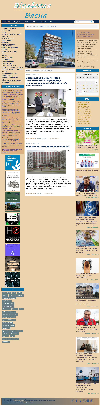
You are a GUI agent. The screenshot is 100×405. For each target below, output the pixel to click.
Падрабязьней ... (54, 138)
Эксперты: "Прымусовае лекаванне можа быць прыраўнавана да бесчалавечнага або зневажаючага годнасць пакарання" (12, 97)
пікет (12, 336)
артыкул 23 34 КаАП (9, 320)
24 (80, 91)
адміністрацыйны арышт (10, 314)
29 (97, 91)
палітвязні (6, 333)
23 (77, 91)
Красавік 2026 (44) (84, 104)
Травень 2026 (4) (83, 102)
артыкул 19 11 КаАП (9, 317)
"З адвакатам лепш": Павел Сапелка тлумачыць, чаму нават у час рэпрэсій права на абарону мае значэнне (12, 104)
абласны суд (11, 311)
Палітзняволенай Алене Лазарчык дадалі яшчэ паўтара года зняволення (12, 150)
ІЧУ (4, 292)
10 (80, 85)
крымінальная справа (9, 331)
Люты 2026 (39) (83, 108)
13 (90, 85)
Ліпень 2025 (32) (83, 121)
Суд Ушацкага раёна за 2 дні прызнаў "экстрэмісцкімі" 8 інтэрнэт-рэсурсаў (86, 302)
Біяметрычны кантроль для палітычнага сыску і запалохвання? (86, 275)
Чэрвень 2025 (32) (84, 123)
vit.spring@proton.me (26, 402)
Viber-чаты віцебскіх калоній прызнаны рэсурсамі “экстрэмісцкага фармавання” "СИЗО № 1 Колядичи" (87, 387)
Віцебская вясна (19, 400)
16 (77, 88)
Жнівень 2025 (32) (84, 120)
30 (77, 94)
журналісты (6, 328)
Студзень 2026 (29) (84, 110)
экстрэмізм (6, 341)
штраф (16, 339)
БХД (13, 292)
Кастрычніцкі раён (8, 303)
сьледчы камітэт (7, 339)
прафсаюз (5, 336)
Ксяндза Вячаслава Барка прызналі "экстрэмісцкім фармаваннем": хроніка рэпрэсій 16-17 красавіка (12, 139)
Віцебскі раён (7, 301)
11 (84, 85)
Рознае (39, 193)
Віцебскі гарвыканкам (9, 298)
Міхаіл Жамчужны (8, 306)
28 (93, 91)
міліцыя (19, 331)
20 (90, 88)
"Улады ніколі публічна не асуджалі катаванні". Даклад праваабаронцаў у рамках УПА (12, 126)
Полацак (14, 309)
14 (93, 85)
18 (84, 88)
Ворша (19, 292)
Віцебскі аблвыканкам (16, 295)
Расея (21, 309)
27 (90, 91)
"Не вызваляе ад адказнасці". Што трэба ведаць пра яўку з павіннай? (12, 91)
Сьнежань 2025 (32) (84, 112)
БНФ (8, 292)
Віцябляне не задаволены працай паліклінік (48, 147)
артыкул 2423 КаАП (8, 325)
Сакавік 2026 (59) (84, 106)
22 (97, 88)
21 (93, 88)
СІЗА (4, 311)
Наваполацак (6, 309)
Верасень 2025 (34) (84, 118)
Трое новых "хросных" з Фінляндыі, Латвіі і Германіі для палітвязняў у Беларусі (12, 145)
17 (80, 88)
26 (87, 91)
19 (87, 88)
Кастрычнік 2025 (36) (85, 116)
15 (97, 85)
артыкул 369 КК (7, 322)
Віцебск (5, 295)
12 (87, 85)
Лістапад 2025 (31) (84, 114)
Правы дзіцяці (41, 138)
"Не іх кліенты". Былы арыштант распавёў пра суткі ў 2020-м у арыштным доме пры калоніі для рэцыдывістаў (11, 120)
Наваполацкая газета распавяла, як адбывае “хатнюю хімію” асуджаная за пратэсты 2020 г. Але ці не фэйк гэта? (86, 357)
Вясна (35, 15)
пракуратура (14, 333)
